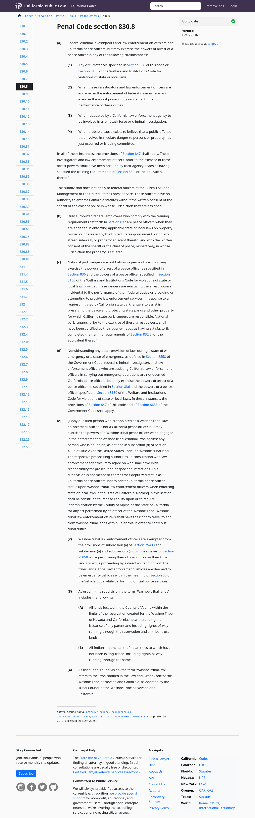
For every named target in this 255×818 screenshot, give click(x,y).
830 (22, 26)
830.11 (24, 109)
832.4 (24, 334)
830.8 (24, 86)
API (151, 778)
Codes (29, 16)
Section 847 (132, 153)
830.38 (24, 199)
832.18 (24, 432)
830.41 (24, 214)
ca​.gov (212, 44)
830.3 (24, 49)
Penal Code (44, 16)
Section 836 (136, 65)
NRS (202, 777)
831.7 (24, 297)
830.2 (24, 41)
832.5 (24, 349)
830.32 (24, 154)
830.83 (24, 244)
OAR (202, 790)
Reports (155, 790)
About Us (156, 771)
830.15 (24, 139)
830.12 (24, 116)
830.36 (24, 184)
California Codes (84, 6)
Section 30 (158, 575)
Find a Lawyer (159, 759)
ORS (210, 790)
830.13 (24, 124)
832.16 (24, 417)
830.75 (24, 237)
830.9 (24, 94)
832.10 (24, 387)
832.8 (24, 372)
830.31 (24, 146)
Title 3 (72, 16)
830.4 (24, 56)
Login (233, 6)
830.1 (24, 34)
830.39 (24, 207)
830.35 (24, 176)
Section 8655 (148, 404)
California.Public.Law (45, 6)
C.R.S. (203, 765)
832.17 (24, 424)
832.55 (24, 447)
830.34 (24, 169)
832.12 (24, 394)
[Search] (175, 6)
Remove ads (215, 6)
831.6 (24, 289)
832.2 (24, 319)
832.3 (24, 327)
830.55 (24, 221)
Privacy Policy (159, 808)
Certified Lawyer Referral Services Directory (105, 772)
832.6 (24, 357)
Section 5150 (88, 71)
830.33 (24, 161)
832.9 (24, 379)
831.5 (24, 281)
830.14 (24, 131)
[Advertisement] (209, 114)
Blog (152, 765)
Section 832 (125, 171)
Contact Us (157, 784)
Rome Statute (209, 803)
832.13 (24, 402)
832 (22, 304)
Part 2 (60, 16)
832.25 (24, 439)
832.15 (24, 409)
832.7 (24, 364)
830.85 (24, 251)
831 (22, 267)
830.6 (24, 71)
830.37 (24, 191)
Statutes (205, 771)
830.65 (24, 229)
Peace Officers (89, 16)
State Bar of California (95, 758)
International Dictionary (217, 808)
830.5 (24, 64)
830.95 (24, 259)
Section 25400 (144, 545)
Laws (203, 784)
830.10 (24, 101)
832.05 (24, 342)
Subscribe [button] (26, 773)
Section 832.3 (141, 334)
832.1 (24, 312)
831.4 (24, 274)
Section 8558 (156, 356)
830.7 (24, 79)
